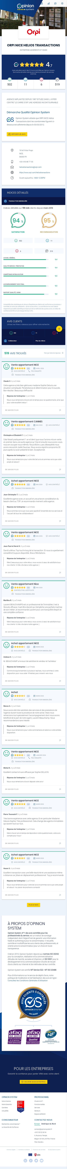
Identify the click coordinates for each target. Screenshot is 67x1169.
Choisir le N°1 (38, 1101)
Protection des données (39, 1149)
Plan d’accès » (39, 1142)
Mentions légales (11, 1149)
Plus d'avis (33, 905)
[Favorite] (59, 329)
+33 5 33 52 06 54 (40, 1132)
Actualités (5, 1111)
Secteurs (37, 1111)
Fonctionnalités (39, 1104)
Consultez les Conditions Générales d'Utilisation (28, 980)
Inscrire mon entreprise (33, 1082)
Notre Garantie (7, 1104)
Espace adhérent (40, 1114)
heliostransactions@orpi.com (30, 167)
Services (37, 1108)
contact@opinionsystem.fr (43, 1129)
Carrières (5, 1108)
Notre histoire (6, 1101)
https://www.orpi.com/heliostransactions (34, 173)
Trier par (52, 353)
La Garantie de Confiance (10, 1127)
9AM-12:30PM (40, 178)
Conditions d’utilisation (24, 1149)
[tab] (37, 1123)
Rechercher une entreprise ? (11, 1124)
